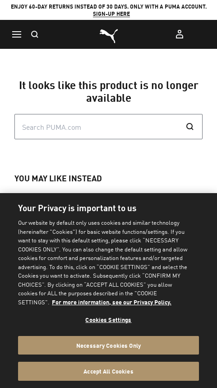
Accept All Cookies (108, 371)
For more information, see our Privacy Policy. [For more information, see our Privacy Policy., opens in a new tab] (111, 302)
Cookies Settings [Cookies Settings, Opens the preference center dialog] (108, 319)
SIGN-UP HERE (111, 14)
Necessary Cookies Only (108, 345)
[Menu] (16, 34)
